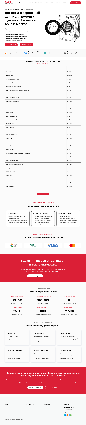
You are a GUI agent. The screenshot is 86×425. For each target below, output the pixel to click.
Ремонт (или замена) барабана (13, 97)
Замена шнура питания (11, 116)
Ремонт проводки (10, 182)
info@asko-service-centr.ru (69, 412)
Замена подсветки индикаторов (13, 94)
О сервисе (7, 406)
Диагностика (9, 71)
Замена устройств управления (13, 82)
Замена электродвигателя (12, 131)
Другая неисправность (43, 193)
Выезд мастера (9, 75)
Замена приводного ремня (12, 160)
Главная (7, 9)
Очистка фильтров (10, 142)
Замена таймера (10, 149)
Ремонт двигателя (10, 168)
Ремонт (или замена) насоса (12, 101)
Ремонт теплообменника (11, 134)
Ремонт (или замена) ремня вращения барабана (17, 90)
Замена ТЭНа (9, 138)
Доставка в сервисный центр (12, 79)
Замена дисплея (9, 105)
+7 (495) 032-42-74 (75, 2)
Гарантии (7, 411)
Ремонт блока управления (12, 179)
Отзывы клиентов (48, 408)
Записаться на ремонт (35, 276)
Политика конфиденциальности (11, 420)
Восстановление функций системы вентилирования (18, 153)
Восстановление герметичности (13, 86)
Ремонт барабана (10, 186)
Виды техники (22, 2)
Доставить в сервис (26, 44)
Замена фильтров (10, 127)
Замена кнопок (9, 112)
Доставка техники (28, 406)
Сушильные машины (14, 9)
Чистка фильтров (10, 123)
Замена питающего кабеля (12, 119)
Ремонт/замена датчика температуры (14, 164)
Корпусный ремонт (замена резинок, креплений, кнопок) (19, 145)
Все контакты (8, 408)
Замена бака (9, 175)
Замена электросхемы (11, 108)
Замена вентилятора (11, 156)
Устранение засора (10, 171)
